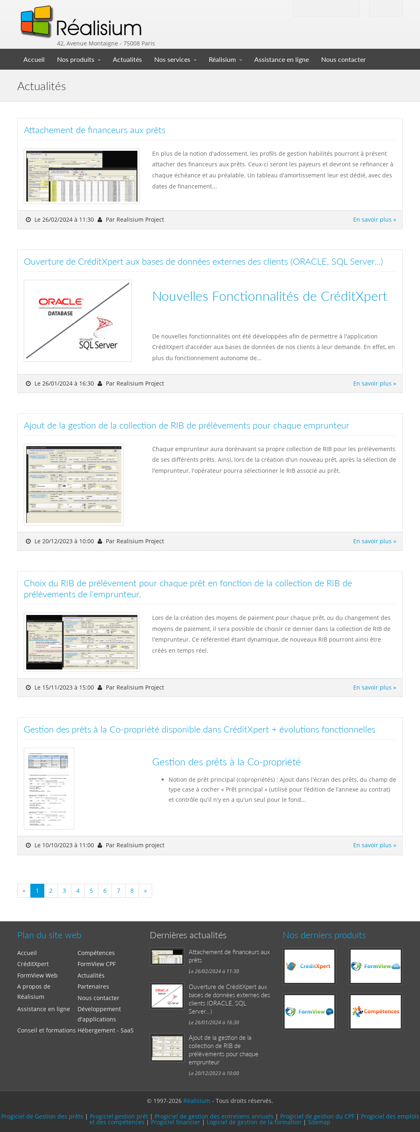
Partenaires (93, 986)
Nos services (172, 59)
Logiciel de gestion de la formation (254, 1122)
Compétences (96, 953)
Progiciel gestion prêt (119, 1116)
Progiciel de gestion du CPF (317, 1116)
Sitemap (319, 1122)
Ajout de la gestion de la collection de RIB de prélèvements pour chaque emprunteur (186, 425)
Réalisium (222, 59)
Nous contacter (343, 59)
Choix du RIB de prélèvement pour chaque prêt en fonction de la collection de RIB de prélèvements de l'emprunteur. (188, 588)
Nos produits (75, 59)
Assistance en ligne (281, 59)
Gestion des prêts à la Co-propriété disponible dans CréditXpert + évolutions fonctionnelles (199, 729)
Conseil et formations (46, 1030)
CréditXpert (33, 964)
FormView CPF (97, 964)
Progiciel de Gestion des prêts (42, 1116)
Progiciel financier (175, 1122)
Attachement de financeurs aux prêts (94, 129)
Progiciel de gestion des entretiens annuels (214, 1116)
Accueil (34, 59)
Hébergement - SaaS (106, 1030)
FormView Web (37, 975)
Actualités (127, 59)
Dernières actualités (188, 934)
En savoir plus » (374, 219)
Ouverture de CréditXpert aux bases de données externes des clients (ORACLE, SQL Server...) (203, 261)
